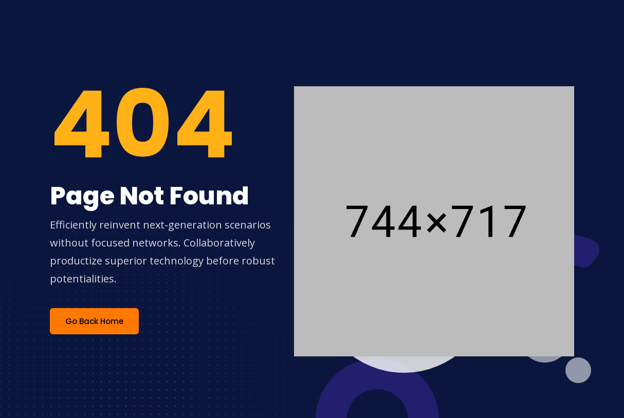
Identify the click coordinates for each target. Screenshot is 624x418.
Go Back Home (94, 321)
